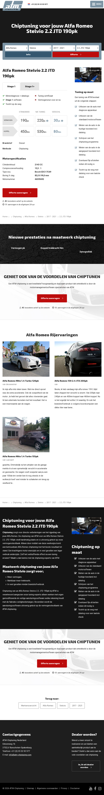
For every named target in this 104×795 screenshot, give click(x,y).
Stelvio (63, 705)
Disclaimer (75, 788)
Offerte (74, 54)
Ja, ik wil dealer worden (86, 765)
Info (28, 54)
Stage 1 (11, 86)
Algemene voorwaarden (47, 788)
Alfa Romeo (48, 705)
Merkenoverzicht (28, 705)
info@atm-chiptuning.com (20, 755)
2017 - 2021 (77, 705)
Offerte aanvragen (18, 192)
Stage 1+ (29, 86)
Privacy (64, 788)
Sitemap (30, 788)
